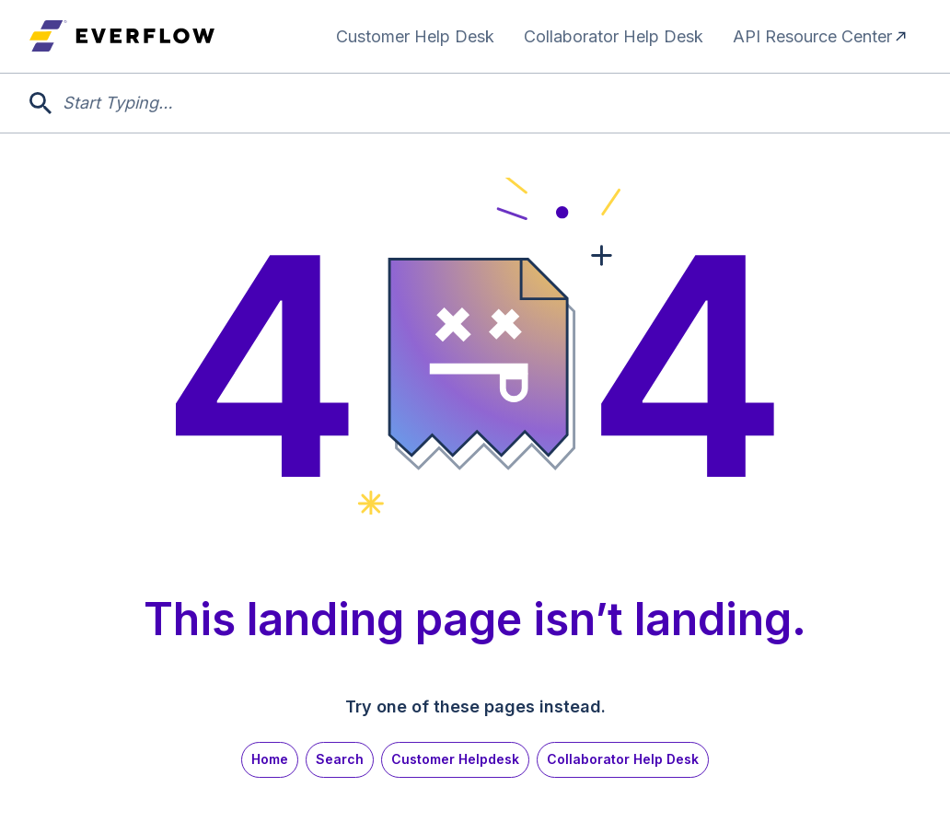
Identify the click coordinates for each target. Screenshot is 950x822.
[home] (121, 36)
